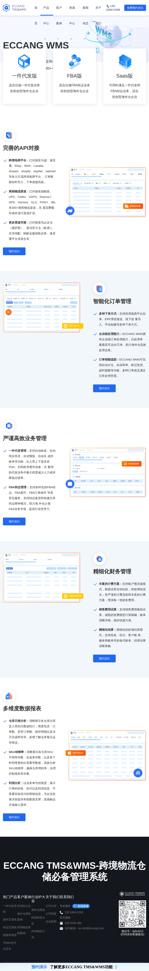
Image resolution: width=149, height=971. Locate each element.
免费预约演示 (135, 7)
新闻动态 (85, 23)
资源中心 (72, 23)
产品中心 (46, 23)
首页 (35, 15)
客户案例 (59, 23)
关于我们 (98, 23)
